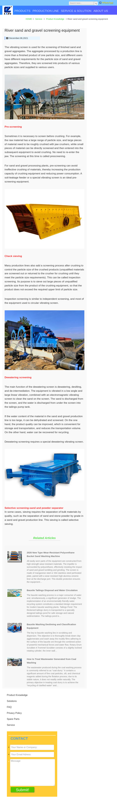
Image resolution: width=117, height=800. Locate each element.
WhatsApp (106, 2)
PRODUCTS (23, 10)
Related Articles (44, 538)
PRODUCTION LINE (46, 10)
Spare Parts (13, 719)
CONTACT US (12, 21)
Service (11, 725)
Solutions (12, 701)
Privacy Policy (14, 713)
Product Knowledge (17, 695)
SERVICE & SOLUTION (76, 10)
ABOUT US (100, 10)
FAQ (9, 707)
